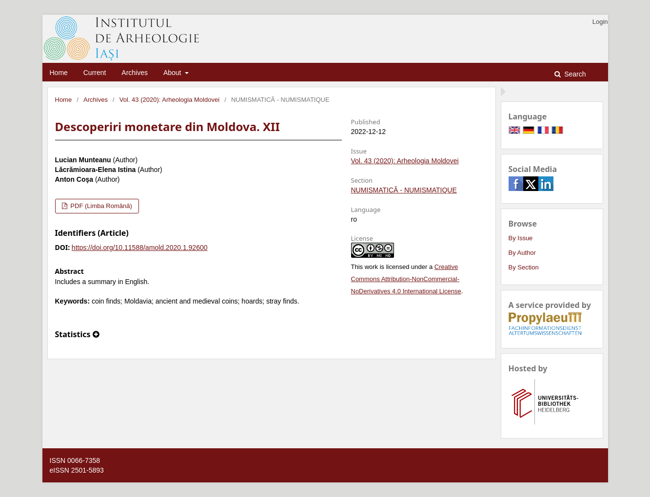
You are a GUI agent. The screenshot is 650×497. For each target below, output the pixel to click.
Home (59, 72)
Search (574, 74)
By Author (522, 252)
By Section (524, 267)
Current (94, 72)
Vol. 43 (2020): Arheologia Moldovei (169, 99)
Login (600, 21)
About (173, 72)
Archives (134, 72)
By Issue (521, 238)
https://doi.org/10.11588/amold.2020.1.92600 (140, 247)
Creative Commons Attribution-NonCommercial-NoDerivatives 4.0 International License (406, 279)
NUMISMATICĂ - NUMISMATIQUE (404, 190)
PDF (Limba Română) (100, 206)
